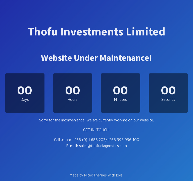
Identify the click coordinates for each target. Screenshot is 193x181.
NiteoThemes (95, 175)
